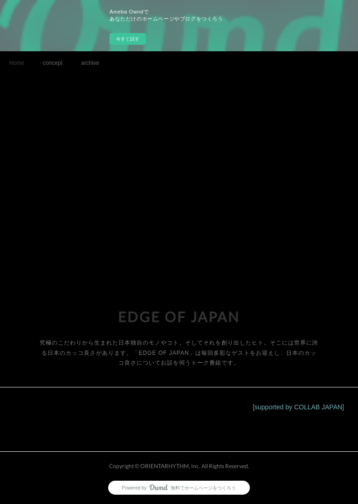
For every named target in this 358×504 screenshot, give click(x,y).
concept (52, 63)
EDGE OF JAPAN (179, 316)
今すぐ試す (127, 38)
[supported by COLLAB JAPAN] (298, 407)
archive (90, 63)
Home (16, 63)
